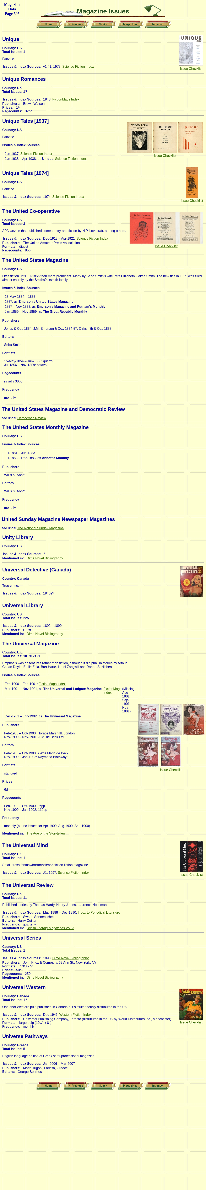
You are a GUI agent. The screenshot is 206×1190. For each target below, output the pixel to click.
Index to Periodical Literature (99, 912)
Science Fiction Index (78, 66)
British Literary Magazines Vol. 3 (50, 928)
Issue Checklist (191, 68)
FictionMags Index (65, 99)
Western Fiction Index (75, 1014)
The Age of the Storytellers (46, 833)
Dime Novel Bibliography (45, 558)
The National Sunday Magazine (40, 528)
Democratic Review (31, 418)
